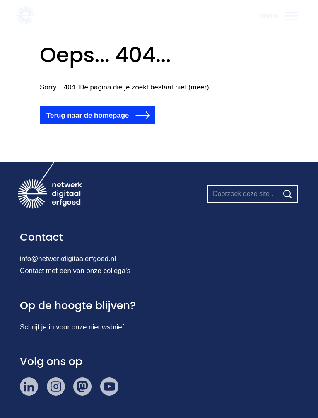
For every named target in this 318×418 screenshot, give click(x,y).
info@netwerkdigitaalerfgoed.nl (68, 259)
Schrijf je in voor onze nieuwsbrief (72, 327)
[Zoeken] (287, 194)
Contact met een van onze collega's (75, 271)
